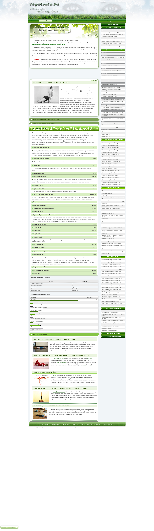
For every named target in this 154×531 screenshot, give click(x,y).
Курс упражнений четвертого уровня (110, 157)
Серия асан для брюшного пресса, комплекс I (112, 57)
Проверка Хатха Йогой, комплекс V (110, 298)
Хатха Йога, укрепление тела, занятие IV (111, 278)
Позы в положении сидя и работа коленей (111, 243)
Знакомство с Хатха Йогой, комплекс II (111, 261)
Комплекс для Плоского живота (109, 61)
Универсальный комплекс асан (109, 36)
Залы (74, 424)
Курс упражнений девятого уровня (110, 179)
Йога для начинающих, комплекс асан (111, 46)
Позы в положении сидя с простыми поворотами (113, 197)
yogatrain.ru (42, 427)
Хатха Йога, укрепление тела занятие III (111, 269)
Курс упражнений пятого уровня (109, 163)
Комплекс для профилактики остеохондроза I (112, 99)
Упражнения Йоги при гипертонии (110, 38)
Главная (46, 424)
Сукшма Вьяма (105, 131)
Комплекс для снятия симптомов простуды (111, 112)
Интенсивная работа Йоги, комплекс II (110, 282)
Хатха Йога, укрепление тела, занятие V (111, 276)
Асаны (54, 375)
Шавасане (89, 358)
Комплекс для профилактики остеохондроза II (112, 101)
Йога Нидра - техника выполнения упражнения (112, 310)
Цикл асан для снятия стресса (109, 126)
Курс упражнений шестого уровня (109, 168)
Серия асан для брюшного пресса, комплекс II (112, 59)
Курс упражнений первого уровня (109, 142)
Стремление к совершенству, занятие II (111, 301)
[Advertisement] (64, 73)
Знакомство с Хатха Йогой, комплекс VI (111, 268)
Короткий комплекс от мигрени (109, 75)
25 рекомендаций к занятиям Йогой (110, 312)
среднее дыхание (61, 365)
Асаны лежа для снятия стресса (109, 127)
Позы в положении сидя (107, 250)
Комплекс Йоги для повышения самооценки (112, 45)
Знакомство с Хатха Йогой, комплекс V (111, 266)
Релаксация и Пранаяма (107, 241)
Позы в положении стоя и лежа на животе (111, 251)
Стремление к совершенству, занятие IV (111, 305)
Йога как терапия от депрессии (109, 84)
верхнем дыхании (87, 365)
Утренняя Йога (105, 91)
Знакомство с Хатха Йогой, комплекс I (111, 43)
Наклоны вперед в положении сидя (110, 211)
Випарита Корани (36, 152)
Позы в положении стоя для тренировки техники (113, 247)
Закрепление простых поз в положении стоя (112, 200)
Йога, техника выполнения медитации (110, 326)
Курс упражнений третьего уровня (109, 152)
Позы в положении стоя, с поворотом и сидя (112, 245)
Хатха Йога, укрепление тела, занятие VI (111, 275)
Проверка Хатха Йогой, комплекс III (110, 291)
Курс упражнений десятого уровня (110, 182)
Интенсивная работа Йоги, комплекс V (110, 287)
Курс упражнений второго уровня (110, 32)
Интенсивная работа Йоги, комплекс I (110, 283)
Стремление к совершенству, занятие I (110, 299)
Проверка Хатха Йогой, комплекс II (110, 292)
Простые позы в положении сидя (109, 191)
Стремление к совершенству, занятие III (111, 303)
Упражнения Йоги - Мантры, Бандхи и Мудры (112, 320)
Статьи (80, 424)
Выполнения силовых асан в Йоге (109, 330)
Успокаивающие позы (107, 193)
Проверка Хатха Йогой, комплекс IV (110, 296)
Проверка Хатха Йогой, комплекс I (110, 294)
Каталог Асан (66, 424)
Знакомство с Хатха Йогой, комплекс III (111, 262)
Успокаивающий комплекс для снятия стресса (112, 123)
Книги (88, 424)
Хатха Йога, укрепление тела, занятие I (111, 273)
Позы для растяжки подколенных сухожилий (112, 201)
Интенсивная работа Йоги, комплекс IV (111, 285)
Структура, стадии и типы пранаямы (110, 322)
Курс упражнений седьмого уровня (110, 172)
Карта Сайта (107, 424)
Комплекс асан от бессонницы (109, 54)
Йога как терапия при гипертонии (109, 66)
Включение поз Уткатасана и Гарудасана (112, 41)
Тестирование (97, 424)
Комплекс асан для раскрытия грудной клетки (112, 118)
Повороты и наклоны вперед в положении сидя (112, 220)
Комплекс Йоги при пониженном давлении (112, 34)
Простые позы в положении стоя (109, 190)
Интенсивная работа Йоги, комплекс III (111, 280)
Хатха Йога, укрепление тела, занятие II (111, 271)
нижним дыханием (61, 362)
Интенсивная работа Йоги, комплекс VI (111, 289)
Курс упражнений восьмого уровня (110, 175)
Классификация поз (106, 328)
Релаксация (105, 39)
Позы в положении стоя (107, 213)
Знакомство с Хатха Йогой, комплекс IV (111, 264)
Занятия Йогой (55, 424)
